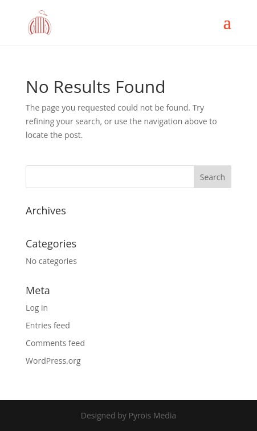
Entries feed (48, 325)
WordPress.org (53, 360)
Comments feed (55, 343)
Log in (37, 307)
